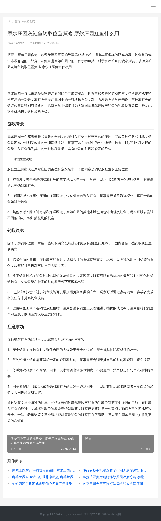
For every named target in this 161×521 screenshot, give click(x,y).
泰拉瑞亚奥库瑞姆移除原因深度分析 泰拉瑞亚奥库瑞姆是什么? (114, 477)
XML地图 (116, 514)
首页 (17, 21)
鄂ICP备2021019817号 (97, 514)
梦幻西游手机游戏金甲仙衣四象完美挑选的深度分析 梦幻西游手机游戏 (44, 484)
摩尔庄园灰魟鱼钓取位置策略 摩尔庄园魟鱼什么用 (44, 470)
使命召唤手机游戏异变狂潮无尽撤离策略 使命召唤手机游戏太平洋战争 (114, 470)
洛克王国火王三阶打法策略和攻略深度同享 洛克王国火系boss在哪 (114, 484)
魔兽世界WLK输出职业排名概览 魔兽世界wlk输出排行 (44, 477)
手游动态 (29, 21)
